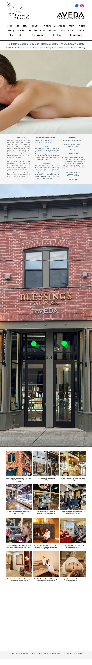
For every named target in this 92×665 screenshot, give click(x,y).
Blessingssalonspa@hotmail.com (75, 653)
